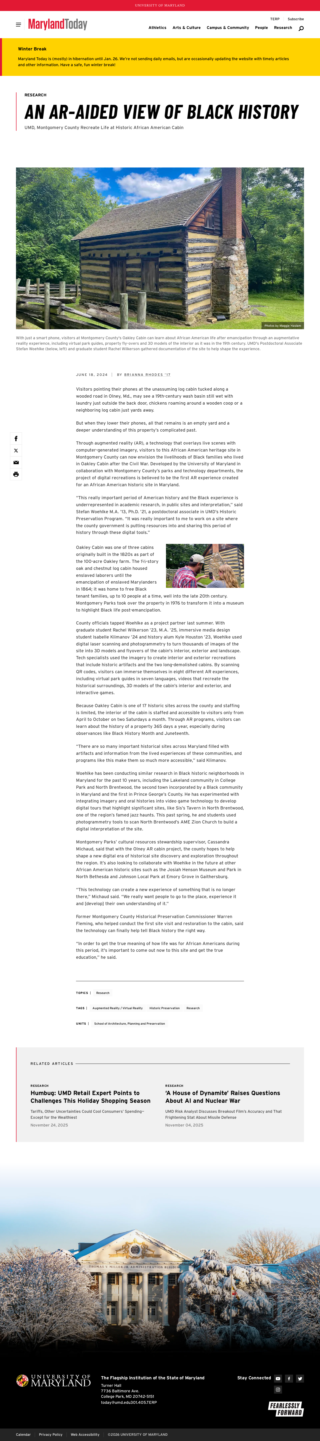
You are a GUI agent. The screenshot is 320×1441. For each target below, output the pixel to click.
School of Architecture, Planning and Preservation (129, 1023)
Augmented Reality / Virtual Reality (117, 1008)
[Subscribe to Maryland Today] (296, 19)
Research (103, 993)
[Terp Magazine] (275, 19)
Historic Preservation (165, 1008)
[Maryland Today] (57, 24)
